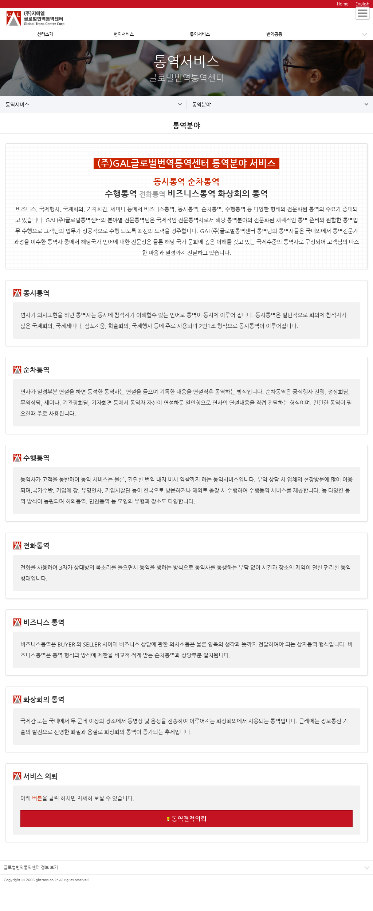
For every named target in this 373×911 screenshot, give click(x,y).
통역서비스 (200, 34)
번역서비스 (124, 34)
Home (342, 3)
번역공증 (274, 34)
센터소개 (45, 34)
